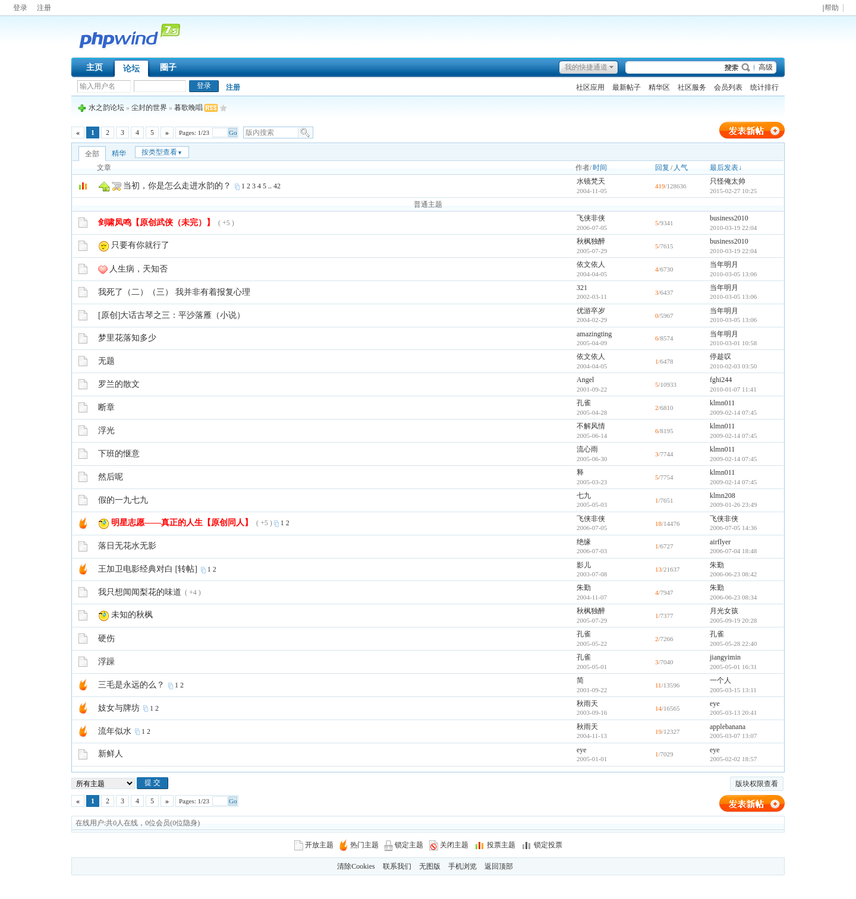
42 (277, 186)
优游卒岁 (591, 311)
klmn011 (722, 403)
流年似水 (114, 731)
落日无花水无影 (127, 545)
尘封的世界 (149, 107)
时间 (600, 167)
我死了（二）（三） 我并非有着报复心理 (174, 292)
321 (582, 287)
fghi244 (721, 380)
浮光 (106, 430)
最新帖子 (626, 87)
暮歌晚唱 (188, 107)
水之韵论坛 (106, 107)
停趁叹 (720, 356)
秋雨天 (587, 703)
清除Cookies (355, 866)
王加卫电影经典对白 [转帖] (147, 568)
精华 (119, 153)
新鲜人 (110, 753)
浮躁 (106, 661)
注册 (44, 8)
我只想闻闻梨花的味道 (139, 592)
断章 (106, 407)
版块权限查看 (756, 784)
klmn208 (722, 495)
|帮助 (830, 8)
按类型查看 (161, 152)
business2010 (729, 218)
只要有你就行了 (140, 245)
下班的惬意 (119, 453)
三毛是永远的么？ (131, 684)
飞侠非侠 (591, 218)
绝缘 (584, 542)
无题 (106, 361)
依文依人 (591, 264)
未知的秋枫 (132, 614)
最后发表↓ (726, 167)
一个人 (720, 680)
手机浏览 (462, 866)
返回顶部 (498, 866)
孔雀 (584, 403)
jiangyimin (725, 657)
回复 (662, 167)
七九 (584, 495)
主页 (94, 67)
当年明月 (724, 264)
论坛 (131, 68)
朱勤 (717, 565)
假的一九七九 (123, 500)
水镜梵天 (591, 181)
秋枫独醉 (591, 241)
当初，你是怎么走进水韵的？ (177, 185)
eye (715, 703)
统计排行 (764, 87)
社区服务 (692, 87)
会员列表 (728, 87)
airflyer (720, 542)
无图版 (429, 866)
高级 (766, 67)
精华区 (659, 87)
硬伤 (106, 638)
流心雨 (587, 449)
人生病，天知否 (138, 268)
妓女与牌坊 (119, 708)
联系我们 (397, 866)
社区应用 (590, 87)
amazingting (594, 334)
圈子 (168, 67)
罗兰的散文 (119, 384)
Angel (585, 380)
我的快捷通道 (586, 67)
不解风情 (591, 426)
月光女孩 (724, 611)
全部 (92, 154)
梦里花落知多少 (127, 337)
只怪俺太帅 (727, 181)
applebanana (727, 727)
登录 (20, 8)
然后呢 (110, 476)
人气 (681, 167)
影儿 (584, 565)
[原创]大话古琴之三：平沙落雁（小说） (171, 315)
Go (233, 132)
